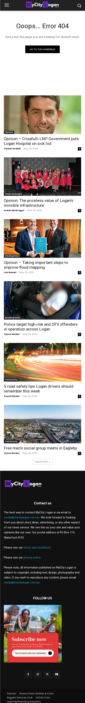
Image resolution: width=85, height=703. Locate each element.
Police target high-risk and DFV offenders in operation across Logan (41, 326)
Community (11, 379)
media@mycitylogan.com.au (22, 517)
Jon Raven (10, 272)
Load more (42, 461)
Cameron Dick (12, 148)
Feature (9, 132)
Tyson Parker (12, 334)
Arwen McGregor (13, 193)
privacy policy (32, 557)
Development (12, 255)
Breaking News (12, 317)
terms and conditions (37, 547)
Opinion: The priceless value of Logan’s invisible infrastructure (38, 203)
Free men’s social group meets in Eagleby (40, 448)
